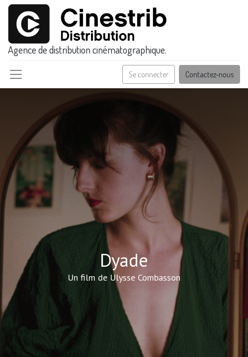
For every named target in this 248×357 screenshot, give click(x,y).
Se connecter (148, 74)
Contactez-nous (209, 74)
